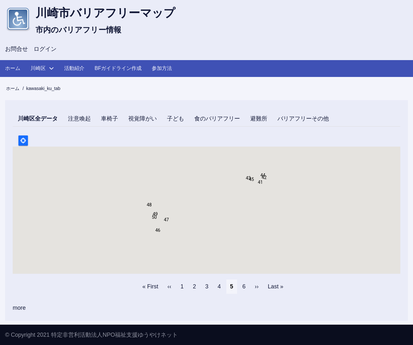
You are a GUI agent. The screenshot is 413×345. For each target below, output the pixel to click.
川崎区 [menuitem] (38, 68)
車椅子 (109, 118)
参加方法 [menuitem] (162, 68)
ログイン (45, 49)
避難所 (258, 118)
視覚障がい (142, 118)
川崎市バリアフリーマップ (105, 12)
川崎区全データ (40, 120)
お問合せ (16, 49)
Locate (23, 140)
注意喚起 (79, 118)
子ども (175, 118)
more (19, 308)
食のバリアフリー (217, 118)
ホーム (12, 88)
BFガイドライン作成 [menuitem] (118, 68)
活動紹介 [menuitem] (74, 68)
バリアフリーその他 (303, 118)
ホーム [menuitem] (12, 68)
